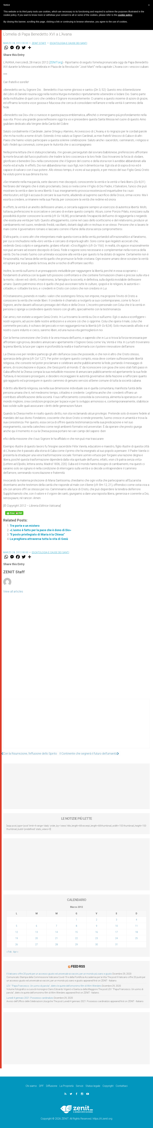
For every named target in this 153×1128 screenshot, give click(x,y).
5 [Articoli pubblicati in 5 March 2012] (16, 926)
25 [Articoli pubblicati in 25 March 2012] (136, 938)
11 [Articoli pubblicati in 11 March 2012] (136, 926)
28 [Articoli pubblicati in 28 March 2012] (56, 944)
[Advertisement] (76, 727)
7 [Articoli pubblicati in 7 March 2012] (56, 926)
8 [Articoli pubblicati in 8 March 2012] (76, 926)
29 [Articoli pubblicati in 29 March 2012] (76, 944)
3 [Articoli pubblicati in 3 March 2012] (116, 919)
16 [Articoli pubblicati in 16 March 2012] (96, 932)
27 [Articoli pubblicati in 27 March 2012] (36, 944)
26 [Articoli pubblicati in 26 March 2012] (16, 944)
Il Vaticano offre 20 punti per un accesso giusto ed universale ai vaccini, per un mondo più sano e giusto (59, 973)
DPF (41, 1085)
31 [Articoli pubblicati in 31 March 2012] (116, 944)
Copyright (108, 1085)
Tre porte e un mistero (25, 525)
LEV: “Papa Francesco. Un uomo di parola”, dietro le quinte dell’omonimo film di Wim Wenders (53, 985)
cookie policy (125, 15)
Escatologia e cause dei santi (68, 43)
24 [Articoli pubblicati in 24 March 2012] (116, 938)
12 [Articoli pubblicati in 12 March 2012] (16, 932)
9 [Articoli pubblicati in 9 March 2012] (96, 926)
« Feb (9, 951)
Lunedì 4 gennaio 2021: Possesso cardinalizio (29, 997)
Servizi (79, 1085)
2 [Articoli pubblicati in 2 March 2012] (96, 919)
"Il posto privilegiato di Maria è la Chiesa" (37, 534)
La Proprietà (66, 1085)
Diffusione (51, 1085)
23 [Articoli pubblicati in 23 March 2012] (96, 938)
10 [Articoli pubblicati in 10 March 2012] (116, 926)
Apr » (15, 951)
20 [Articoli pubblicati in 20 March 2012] (36, 938)
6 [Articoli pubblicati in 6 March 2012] (36, 926)
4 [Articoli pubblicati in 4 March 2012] (136, 919)
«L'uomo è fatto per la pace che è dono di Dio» (40, 530)
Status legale (93, 1085)
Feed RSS (78, 966)
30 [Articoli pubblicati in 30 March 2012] (96, 944)
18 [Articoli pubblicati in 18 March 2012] (136, 932)
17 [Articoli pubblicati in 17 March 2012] (116, 932)
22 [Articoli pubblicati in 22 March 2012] (76, 938)
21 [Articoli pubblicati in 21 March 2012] (56, 938)
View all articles (13, 591)
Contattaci (122, 1085)
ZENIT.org (56, 62)
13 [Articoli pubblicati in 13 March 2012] (36, 932)
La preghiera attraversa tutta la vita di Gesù (39, 539)
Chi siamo (31, 1085)
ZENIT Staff (39, 43)
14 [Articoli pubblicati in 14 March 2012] (56, 932)
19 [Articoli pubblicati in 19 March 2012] (16, 938)
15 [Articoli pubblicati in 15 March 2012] (76, 932)
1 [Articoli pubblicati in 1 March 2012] (76, 919)
